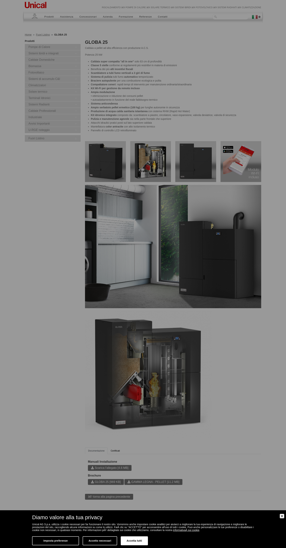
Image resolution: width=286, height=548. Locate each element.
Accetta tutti (134, 540)
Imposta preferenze (55, 540)
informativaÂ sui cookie (186, 530)
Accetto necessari (99, 540)
